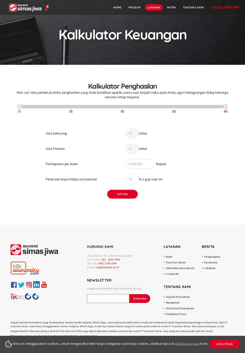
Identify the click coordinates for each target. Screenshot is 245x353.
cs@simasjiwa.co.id (107, 267)
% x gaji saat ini (150, 179)
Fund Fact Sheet (175, 262)
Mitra (171, 7)
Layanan (154, 7)
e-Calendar (172, 274)
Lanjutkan (224, 344)
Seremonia (210, 262)
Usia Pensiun (55, 148)
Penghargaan (212, 256)
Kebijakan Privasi (176, 314)
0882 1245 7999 (107, 263)
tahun (143, 133)
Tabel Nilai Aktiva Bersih (180, 268)
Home (118, 7)
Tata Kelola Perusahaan (180, 308)
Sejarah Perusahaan (178, 297)
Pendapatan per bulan (62, 164)
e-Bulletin (210, 268)
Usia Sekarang (56, 133)
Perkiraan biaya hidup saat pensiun (71, 179)
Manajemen (173, 302)
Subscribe (139, 298)
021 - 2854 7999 (111, 259)
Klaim (169, 256)
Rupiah (161, 164)
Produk (135, 7)
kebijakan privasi (187, 343)
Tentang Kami (193, 7)
